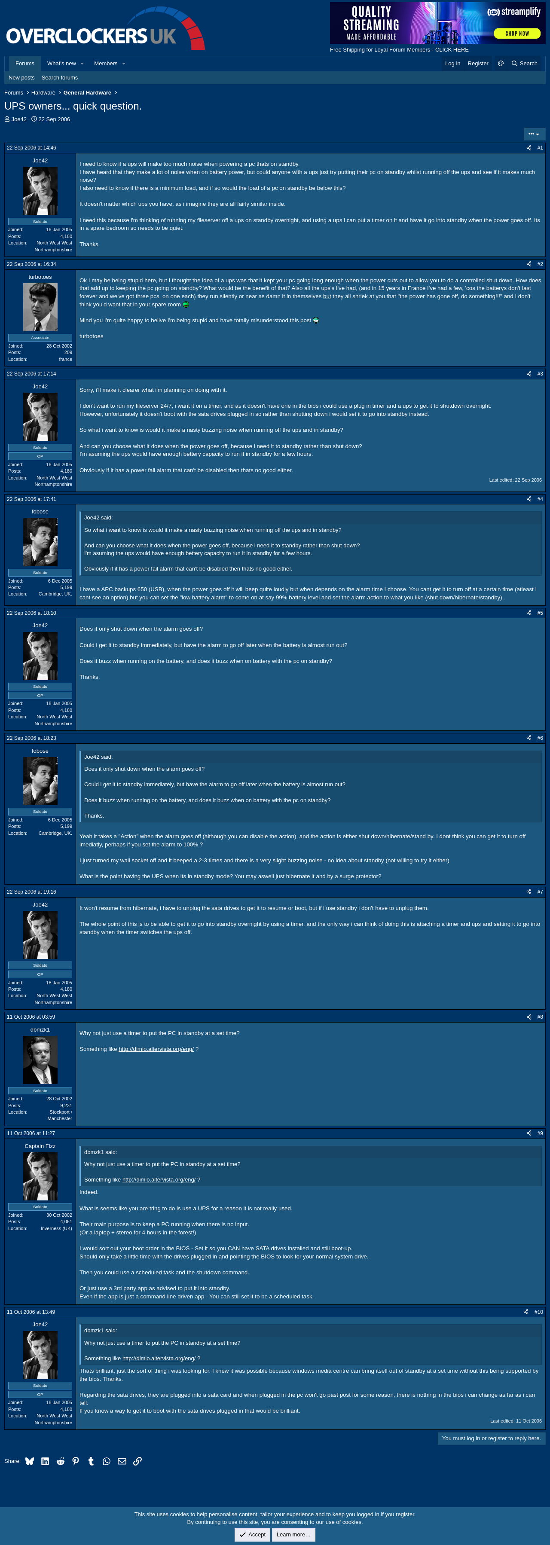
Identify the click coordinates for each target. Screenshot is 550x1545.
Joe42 (19, 119)
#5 (540, 613)
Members (105, 63)
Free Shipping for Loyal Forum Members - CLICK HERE (399, 49)
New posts (22, 77)
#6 (540, 738)
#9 (540, 1133)
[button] (82, 63)
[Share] (529, 148)
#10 (539, 1312)
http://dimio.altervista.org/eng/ (156, 1049)
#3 (540, 374)
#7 (540, 892)
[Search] (524, 63)
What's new (61, 63)
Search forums (60, 77)
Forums (24, 63)
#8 (540, 1017)
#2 (540, 264)
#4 (540, 499)
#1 (540, 148)
